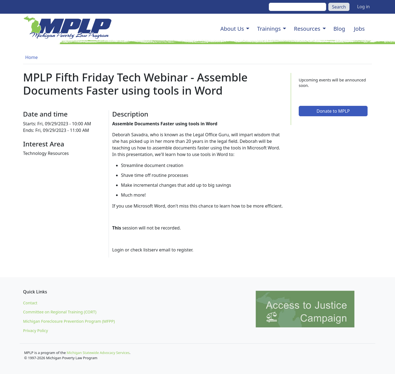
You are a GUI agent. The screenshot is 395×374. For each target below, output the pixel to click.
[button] (248, 28)
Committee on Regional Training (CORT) (59, 311)
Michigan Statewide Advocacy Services (98, 352)
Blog (339, 28)
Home (31, 57)
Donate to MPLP (333, 111)
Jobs (359, 28)
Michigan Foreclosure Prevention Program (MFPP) (69, 321)
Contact (30, 302)
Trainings (269, 28)
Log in (363, 7)
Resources (307, 28)
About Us (232, 28)
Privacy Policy (35, 330)
